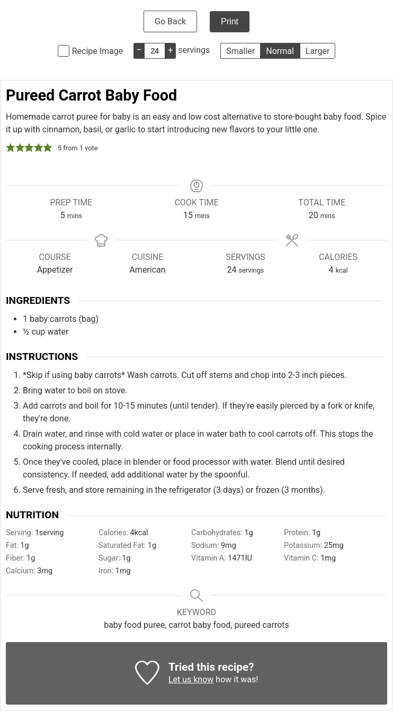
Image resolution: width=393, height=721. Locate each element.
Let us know (190, 679)
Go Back (170, 21)
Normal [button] (280, 51)
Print (229, 21)
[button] (10, 147)
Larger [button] (317, 51)
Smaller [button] (240, 51)
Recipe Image (97, 51)
